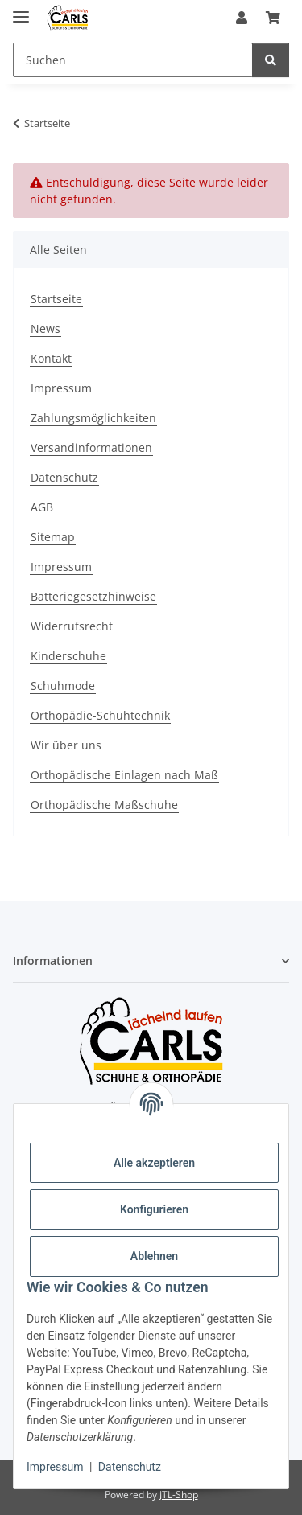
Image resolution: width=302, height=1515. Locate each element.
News (45, 328)
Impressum (55, 1466)
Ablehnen (154, 1256)
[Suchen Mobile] (133, 60)
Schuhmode (63, 685)
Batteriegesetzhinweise (93, 596)
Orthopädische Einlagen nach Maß (124, 774)
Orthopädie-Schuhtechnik (100, 715)
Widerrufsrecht (72, 626)
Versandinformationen (91, 447)
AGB (42, 507)
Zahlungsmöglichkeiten (93, 417)
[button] (241, 18)
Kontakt (51, 358)
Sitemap (53, 536)
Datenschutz (129, 1466)
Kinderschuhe (68, 655)
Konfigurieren (154, 1209)
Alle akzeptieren (154, 1162)
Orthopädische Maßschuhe (104, 804)
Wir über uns (66, 745)
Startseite (56, 298)
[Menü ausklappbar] (21, 10)
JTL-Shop (178, 1494)
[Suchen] (270, 60)
